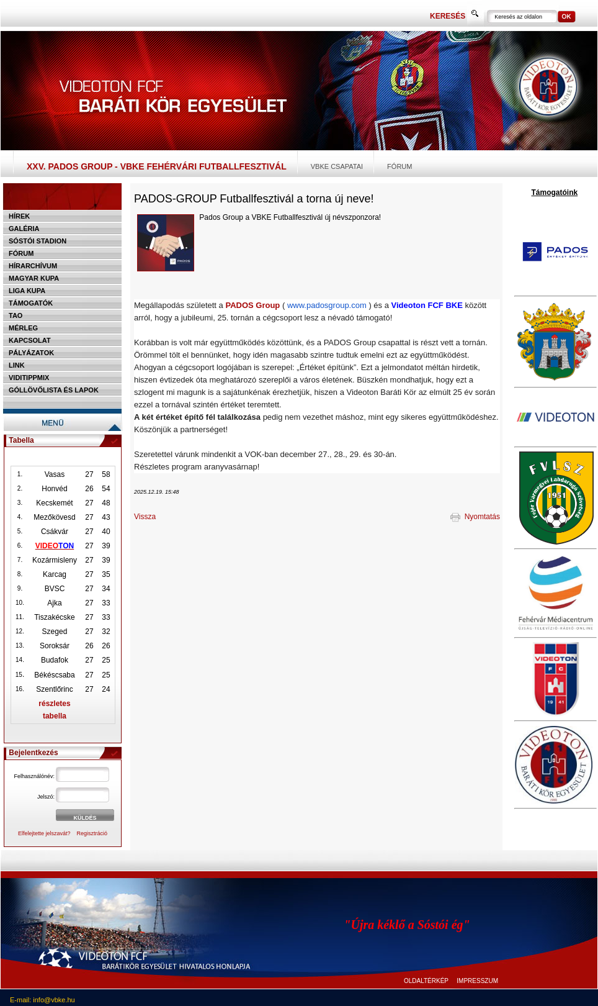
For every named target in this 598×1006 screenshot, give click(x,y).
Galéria (24, 228)
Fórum (399, 166)
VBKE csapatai (337, 166)
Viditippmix (29, 377)
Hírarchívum (33, 266)
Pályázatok (31, 352)
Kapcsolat (30, 340)
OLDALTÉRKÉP (426, 980)
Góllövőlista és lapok (54, 390)
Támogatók (31, 303)
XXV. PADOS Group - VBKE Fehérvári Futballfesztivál (157, 166)
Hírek (19, 216)
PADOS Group (252, 305)
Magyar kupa (34, 278)
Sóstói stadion (37, 241)
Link (17, 365)
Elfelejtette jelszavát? (44, 833)
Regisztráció (92, 833)
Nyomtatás (475, 516)
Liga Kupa (27, 290)
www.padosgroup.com (327, 305)
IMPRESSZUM (477, 980)
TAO (15, 315)
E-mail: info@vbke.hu (42, 1000)
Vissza (145, 516)
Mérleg (23, 328)
